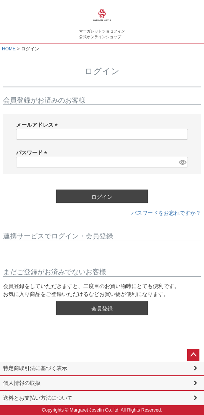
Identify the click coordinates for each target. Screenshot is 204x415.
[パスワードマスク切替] (182, 162)
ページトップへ (193, 355)
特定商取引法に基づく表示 (35, 368)
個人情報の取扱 (21, 383)
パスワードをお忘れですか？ (166, 213)
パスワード (33, 153)
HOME (9, 48)
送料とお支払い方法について (38, 398)
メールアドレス (38, 125)
